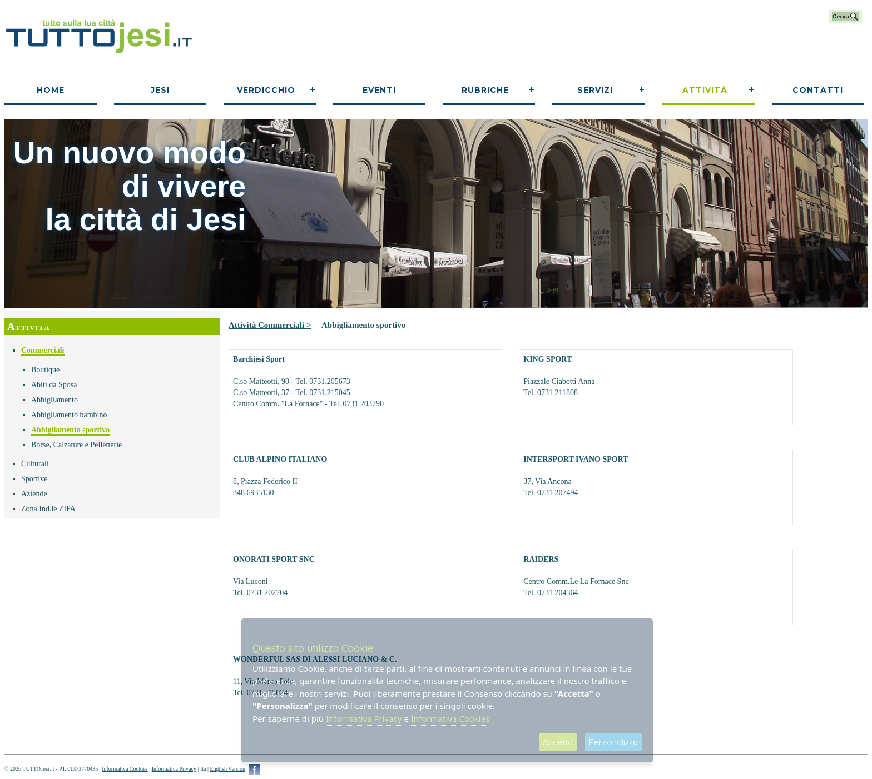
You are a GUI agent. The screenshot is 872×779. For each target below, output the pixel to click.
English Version (227, 769)
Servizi (595, 90)
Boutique (45, 370)
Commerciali (43, 350)
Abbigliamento (54, 400)
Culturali (35, 464)
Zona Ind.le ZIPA (48, 509)
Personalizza (613, 742)
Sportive (34, 479)
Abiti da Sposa (54, 385)
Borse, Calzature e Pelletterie (76, 445)
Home (51, 90)
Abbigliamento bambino (69, 415)
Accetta (558, 742)
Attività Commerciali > (270, 325)
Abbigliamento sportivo (70, 430)
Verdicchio (266, 90)
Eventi (379, 90)
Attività (704, 90)
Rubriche (485, 90)
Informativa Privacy (174, 769)
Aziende (34, 494)
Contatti (817, 90)
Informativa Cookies (124, 769)
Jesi (160, 90)
